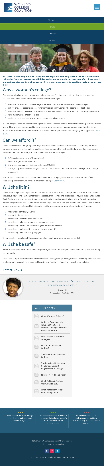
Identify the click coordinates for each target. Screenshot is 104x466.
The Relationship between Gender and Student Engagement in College (53, 366)
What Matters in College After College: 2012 (52, 382)
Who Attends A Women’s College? (52, 347)
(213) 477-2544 (68, 457)
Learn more (59, 181)
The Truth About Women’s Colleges (53, 356)
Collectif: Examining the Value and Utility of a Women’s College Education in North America (54, 326)
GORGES (49, 444)
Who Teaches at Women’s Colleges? (52, 338)
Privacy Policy (58, 444)
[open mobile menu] (97, 7)
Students (52, 20)
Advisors (52, 34)
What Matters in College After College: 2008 (52, 391)
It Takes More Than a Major (53, 375)
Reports (52, 40)
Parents (52, 27)
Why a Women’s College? (52, 316)
